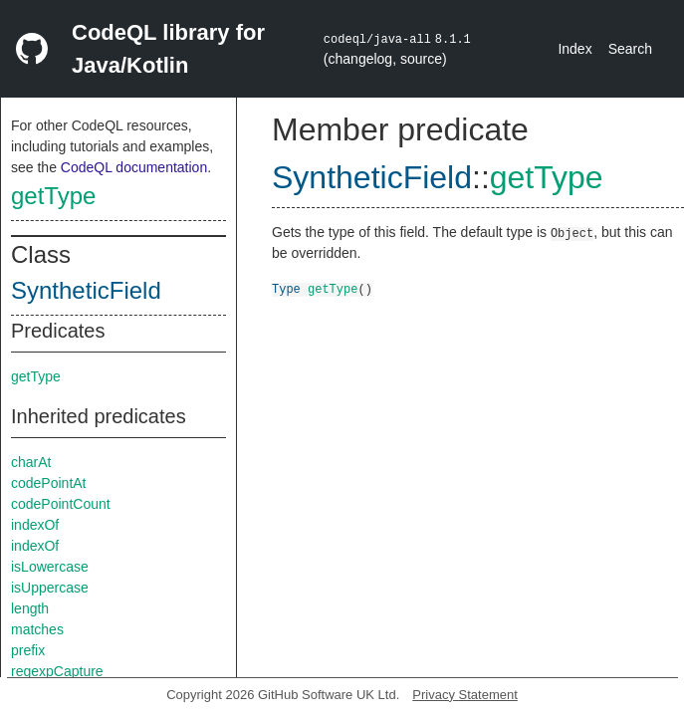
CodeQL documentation (134, 167)
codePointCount (61, 504)
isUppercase (50, 588)
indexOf (35, 525)
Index (574, 49)
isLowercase (50, 567)
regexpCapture (57, 671)
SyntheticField (86, 290)
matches (37, 629)
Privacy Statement (465, 694)
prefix (28, 650)
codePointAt (49, 483)
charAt (31, 462)
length (30, 608)
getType (53, 195)
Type (286, 288)
